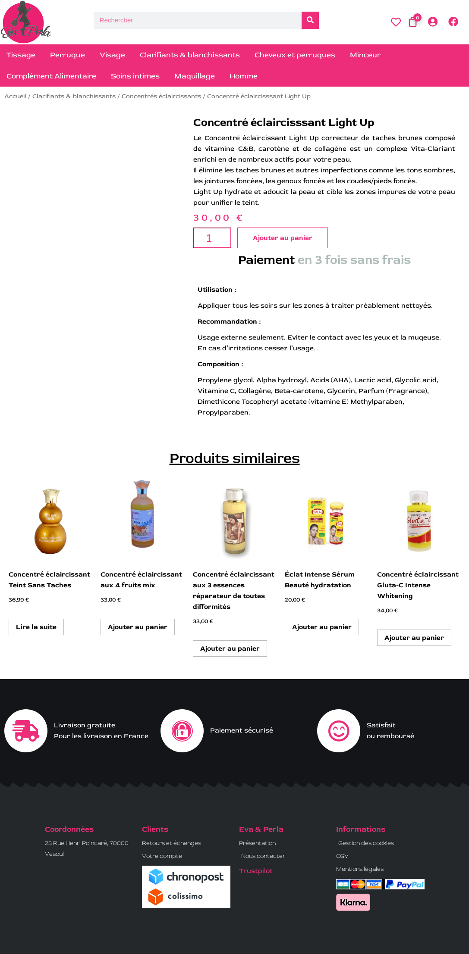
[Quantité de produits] (212, 238)
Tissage (20, 54)
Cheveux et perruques (295, 54)
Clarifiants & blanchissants (190, 54)
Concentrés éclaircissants (161, 96)
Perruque (67, 54)
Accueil (15, 96)
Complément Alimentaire (51, 76)
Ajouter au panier (282, 238)
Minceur (365, 54)
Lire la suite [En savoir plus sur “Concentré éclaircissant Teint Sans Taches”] (36, 627)
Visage (112, 54)
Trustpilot (256, 871)
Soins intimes (135, 76)
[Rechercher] (310, 20)
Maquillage (194, 76)
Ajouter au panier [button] (137, 627)
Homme (244, 76)
